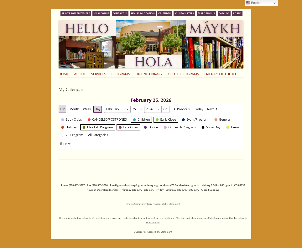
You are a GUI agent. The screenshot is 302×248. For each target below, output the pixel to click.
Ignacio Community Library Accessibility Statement (153, 203)
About (80, 74)
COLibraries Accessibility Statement (153, 231)
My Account (101, 13)
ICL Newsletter (184, 13)
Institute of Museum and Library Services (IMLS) (189, 218)
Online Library (148, 74)
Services (98, 74)
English (253, 3)
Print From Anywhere (75, 13)
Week (87, 109)
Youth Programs (183, 74)
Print (65, 144)
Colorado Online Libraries (95, 218)
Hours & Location (143, 13)
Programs (120, 74)
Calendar (164, 13)
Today (198, 109)
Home (64, 74)
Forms (237, 13)
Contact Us (120, 13)
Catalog (224, 13)
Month (74, 109)
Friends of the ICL (220, 74)
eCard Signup (206, 13)
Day (97, 109)
